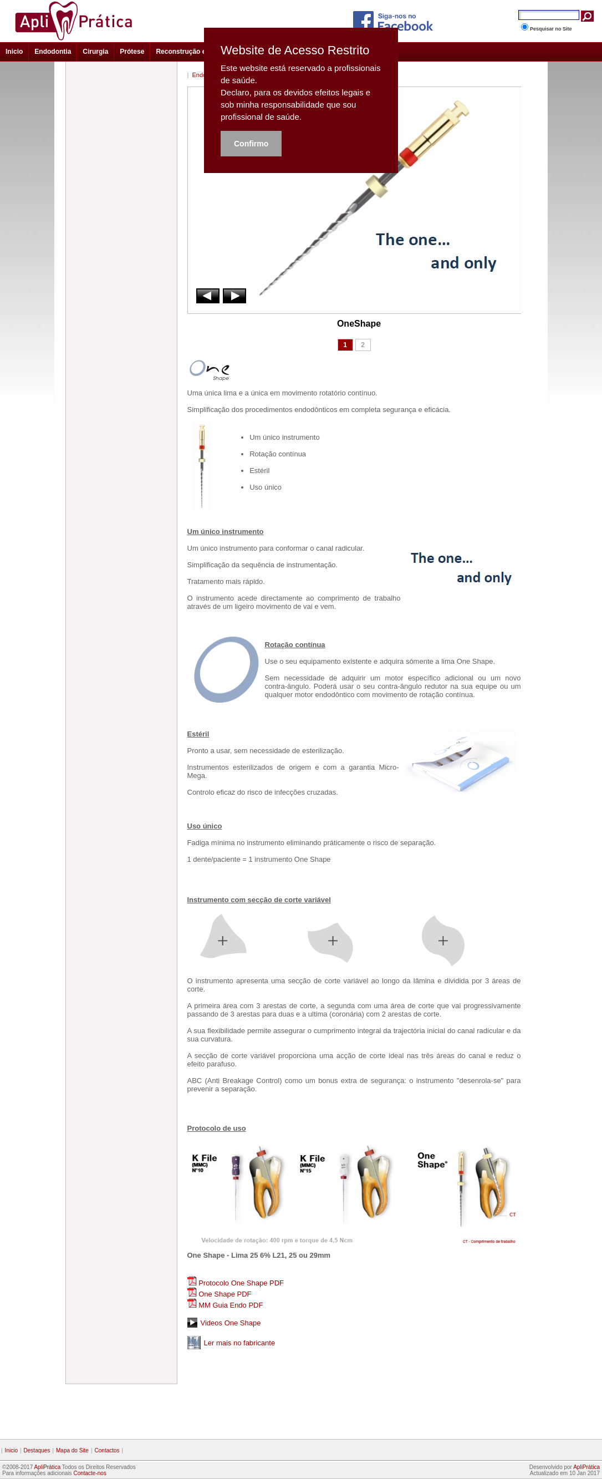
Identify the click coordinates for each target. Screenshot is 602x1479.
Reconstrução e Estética (194, 51)
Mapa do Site (72, 1450)
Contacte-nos (89, 1473)
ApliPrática (47, 1467)
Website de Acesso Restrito (295, 50)
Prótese (132, 51)
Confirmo (251, 143)
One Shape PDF (224, 1294)
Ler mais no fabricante (240, 1343)
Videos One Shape (231, 1323)
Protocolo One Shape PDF (241, 1283)
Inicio (14, 51)
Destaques (37, 1450)
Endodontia (52, 51)
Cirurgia (95, 51)
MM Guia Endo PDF (230, 1305)
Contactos (107, 1450)
